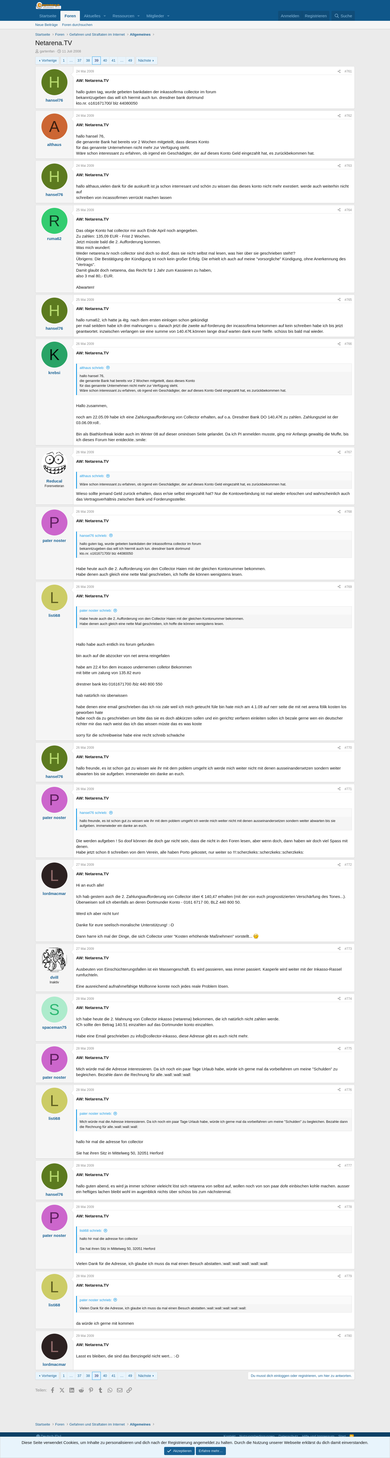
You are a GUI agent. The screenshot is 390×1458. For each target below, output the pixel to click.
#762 (348, 116)
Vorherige (49, 60)
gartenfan (47, 51)
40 (105, 60)
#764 (348, 210)
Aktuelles (92, 16)
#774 (348, 999)
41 (113, 60)
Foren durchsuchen (77, 25)
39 (96, 60)
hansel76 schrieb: (93, 536)
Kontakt (229, 1436)
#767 (348, 452)
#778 (348, 1207)
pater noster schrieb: (96, 610)
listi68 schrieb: (91, 1231)
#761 (348, 71)
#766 (348, 344)
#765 (348, 300)
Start (342, 1436)
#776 (348, 1090)
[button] (105, 16)
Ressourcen (123, 16)
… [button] (71, 60)
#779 (348, 1276)
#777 (348, 1165)
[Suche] (343, 16)
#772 (348, 865)
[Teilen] (339, 71)
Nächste (144, 60)
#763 (348, 166)
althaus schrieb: (92, 368)
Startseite (47, 16)
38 (88, 60)
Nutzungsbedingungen (257, 1436)
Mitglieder (155, 16)
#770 (348, 748)
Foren (70, 16)
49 (130, 60)
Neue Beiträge (46, 25)
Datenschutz (288, 1436)
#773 (348, 949)
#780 (348, 1336)
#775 (348, 1048)
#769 (348, 587)
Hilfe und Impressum (318, 1436)
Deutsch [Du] (48, 1436)
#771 (348, 789)
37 (79, 60)
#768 (348, 512)
